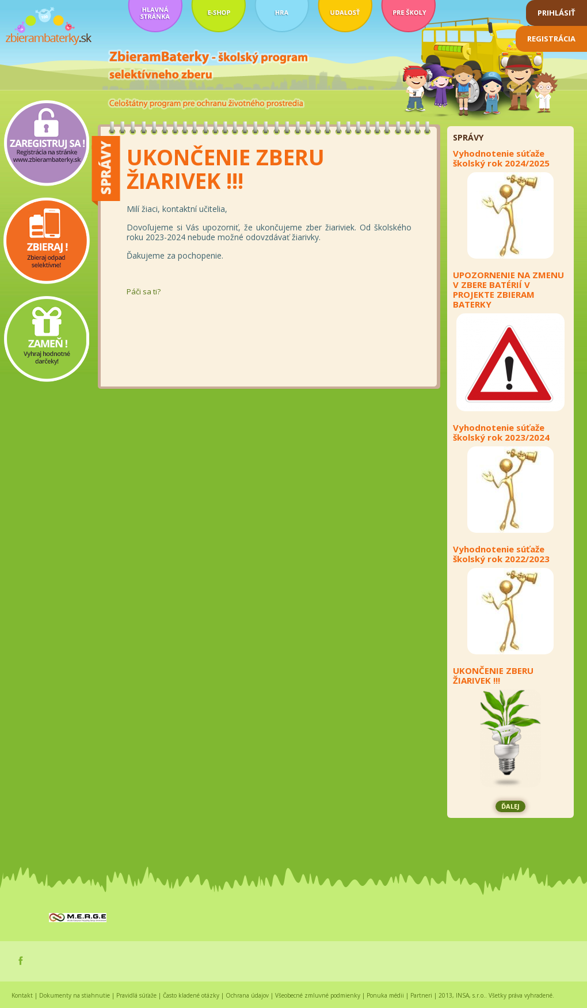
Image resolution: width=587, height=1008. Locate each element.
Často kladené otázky (191, 995)
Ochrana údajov (247, 995)
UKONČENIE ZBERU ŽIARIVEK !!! (493, 675)
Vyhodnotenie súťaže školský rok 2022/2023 (501, 554)
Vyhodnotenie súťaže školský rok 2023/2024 (501, 432)
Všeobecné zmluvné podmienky (317, 995)
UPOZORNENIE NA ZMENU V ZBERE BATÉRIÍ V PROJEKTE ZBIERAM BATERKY (508, 289)
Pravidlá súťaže (136, 995)
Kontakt (22, 995)
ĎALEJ (510, 806)
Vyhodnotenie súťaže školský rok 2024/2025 (501, 158)
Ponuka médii (385, 995)
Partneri (421, 995)
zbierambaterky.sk (49, 26)
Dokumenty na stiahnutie (74, 995)
